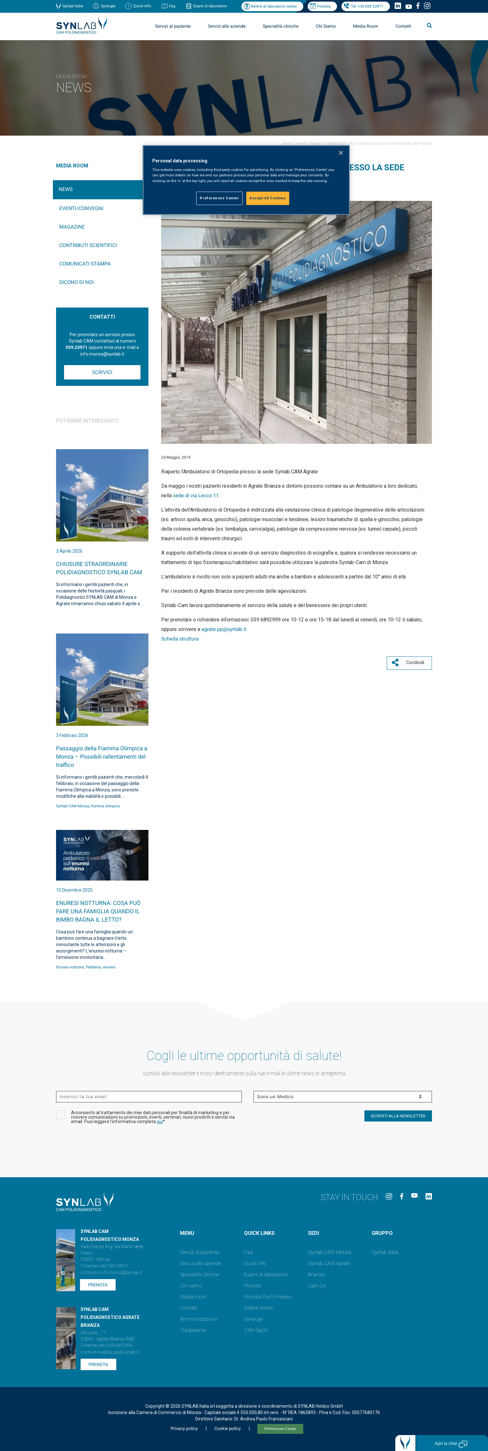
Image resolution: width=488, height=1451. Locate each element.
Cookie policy (227, 1428)
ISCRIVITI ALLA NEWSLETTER (398, 1116)
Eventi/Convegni (81, 208)
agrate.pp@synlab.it (223, 629)
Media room (193, 1297)
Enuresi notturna (70, 967)
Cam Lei (317, 1286)
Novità (301, 143)
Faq (172, 6)
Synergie (108, 6)
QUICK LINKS (259, 1233)
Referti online (258, 1308)
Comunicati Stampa (85, 264)
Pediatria (93, 967)
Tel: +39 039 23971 (367, 6)
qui (160, 1121)
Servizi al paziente (173, 26)
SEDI (313, 1233)
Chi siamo (191, 1286)
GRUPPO (382, 1233)
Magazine (72, 227)
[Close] (341, 153)
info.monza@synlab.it (121, 1272)
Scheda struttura (180, 639)
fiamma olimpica (105, 806)
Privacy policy (183, 1428)
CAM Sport (256, 1330)
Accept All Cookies (268, 198)
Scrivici (102, 372)
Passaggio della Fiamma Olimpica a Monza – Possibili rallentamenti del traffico (101, 756)
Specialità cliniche (280, 26)
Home (287, 143)
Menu (187, 1233)
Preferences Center (280, 1429)
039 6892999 (119, 1345)
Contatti (403, 26)
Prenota (324, 6)
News (66, 189)
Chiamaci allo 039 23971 (104, 1266)
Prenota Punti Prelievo (268, 1297)
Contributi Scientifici (88, 245)
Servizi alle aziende (227, 26)
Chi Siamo (326, 26)
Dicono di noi (76, 282)
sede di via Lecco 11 (196, 495)
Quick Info (255, 1263)
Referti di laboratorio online (274, 6)
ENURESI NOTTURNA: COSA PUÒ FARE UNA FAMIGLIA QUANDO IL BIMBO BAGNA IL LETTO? (98, 911)
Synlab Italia (72, 6)
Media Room (365, 26)
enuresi (109, 967)
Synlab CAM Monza (72, 806)
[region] (246, 180)
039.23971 (76, 347)
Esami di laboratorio (210, 6)
